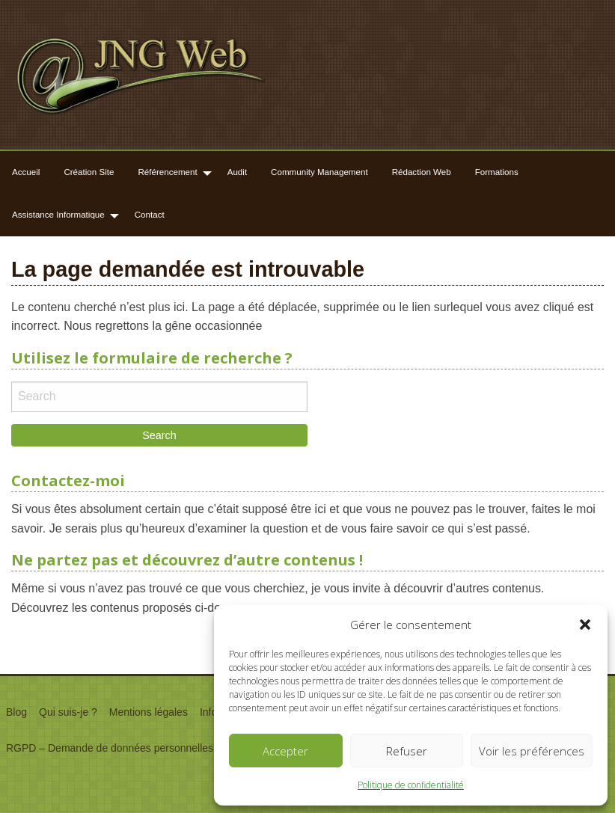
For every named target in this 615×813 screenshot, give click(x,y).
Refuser (406, 750)
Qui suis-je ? (68, 712)
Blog (16, 712)
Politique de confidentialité (411, 785)
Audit (237, 172)
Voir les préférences (531, 750)
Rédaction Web (421, 172)
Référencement (167, 172)
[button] (585, 624)
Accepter (285, 750)
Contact (150, 214)
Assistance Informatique (58, 214)
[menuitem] (26, 172)
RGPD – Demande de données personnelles (109, 748)
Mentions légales (148, 712)
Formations (496, 172)
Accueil (26, 172)
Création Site (89, 172)
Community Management (319, 172)
